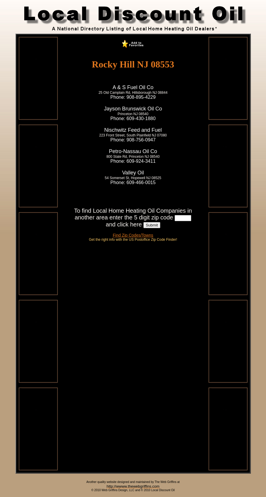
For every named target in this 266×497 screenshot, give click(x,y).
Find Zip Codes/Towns (133, 235)
